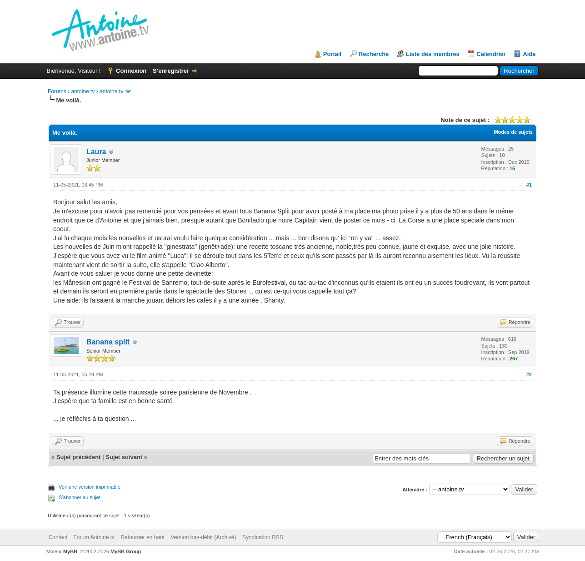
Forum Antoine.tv (94, 537)
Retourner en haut (142, 537)
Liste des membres (433, 54)
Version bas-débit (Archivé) (203, 537)
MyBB (70, 551)
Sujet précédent (78, 457)
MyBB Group (125, 551)
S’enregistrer (171, 70)
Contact (58, 537)
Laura (96, 152)
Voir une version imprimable (89, 487)
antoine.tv (83, 91)
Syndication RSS (262, 537)
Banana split (108, 342)
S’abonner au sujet (79, 497)
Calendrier (490, 54)
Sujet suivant (123, 457)
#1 (529, 184)
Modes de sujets (513, 132)
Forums (57, 91)
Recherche (374, 54)
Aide (529, 54)
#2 (529, 374)
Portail (332, 54)
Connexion (131, 70)
